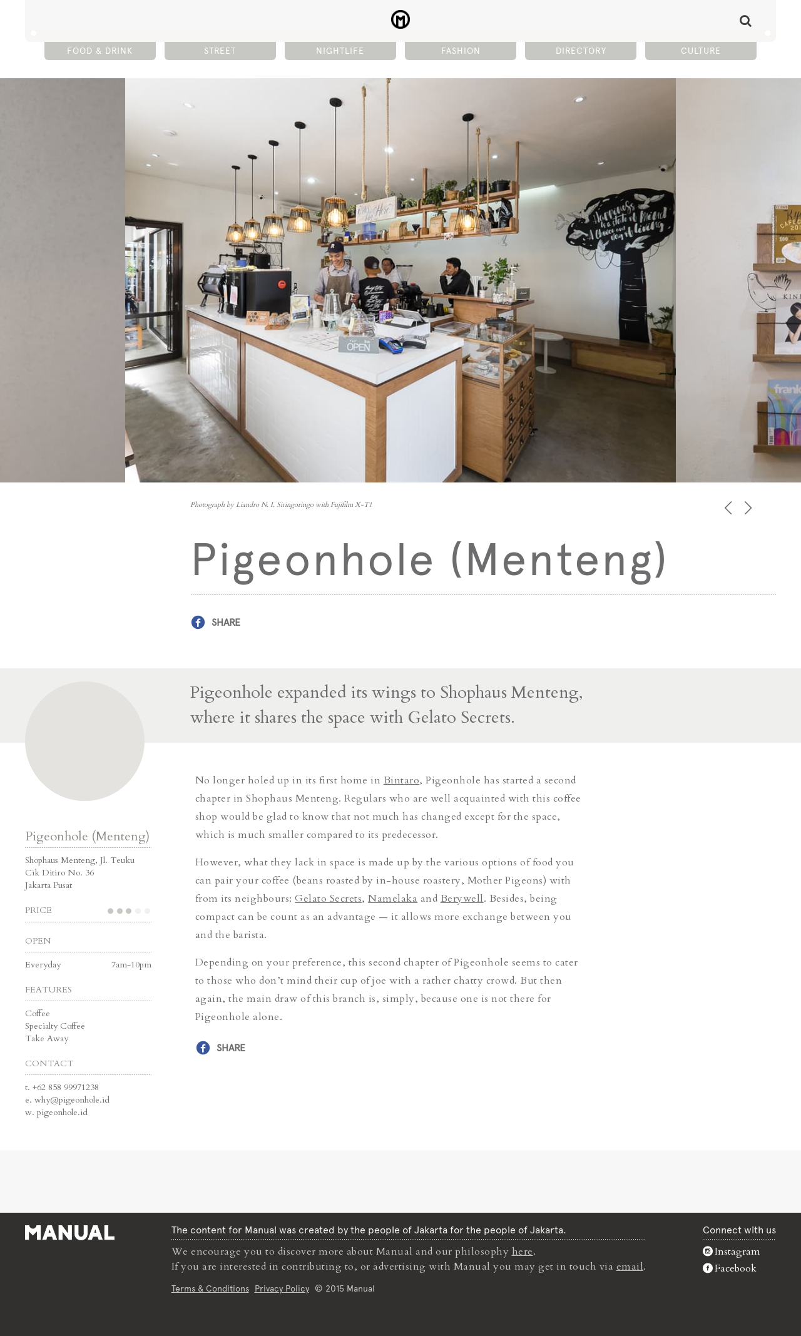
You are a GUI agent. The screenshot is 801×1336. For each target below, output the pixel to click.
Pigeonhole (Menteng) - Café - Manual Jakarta (401, 19)
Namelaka (392, 898)
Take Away (46, 1038)
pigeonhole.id (62, 1112)
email (630, 1266)
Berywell (462, 898)
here (522, 1251)
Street (220, 50)
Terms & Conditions (210, 1288)
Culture (701, 50)
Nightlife (340, 50)
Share (226, 622)
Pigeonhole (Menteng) (87, 836)
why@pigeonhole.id (72, 1100)
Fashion (461, 50)
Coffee (37, 1013)
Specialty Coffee (55, 1026)
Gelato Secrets (328, 898)
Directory (581, 50)
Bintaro (402, 780)
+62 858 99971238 (66, 1087)
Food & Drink (100, 50)
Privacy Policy (282, 1288)
